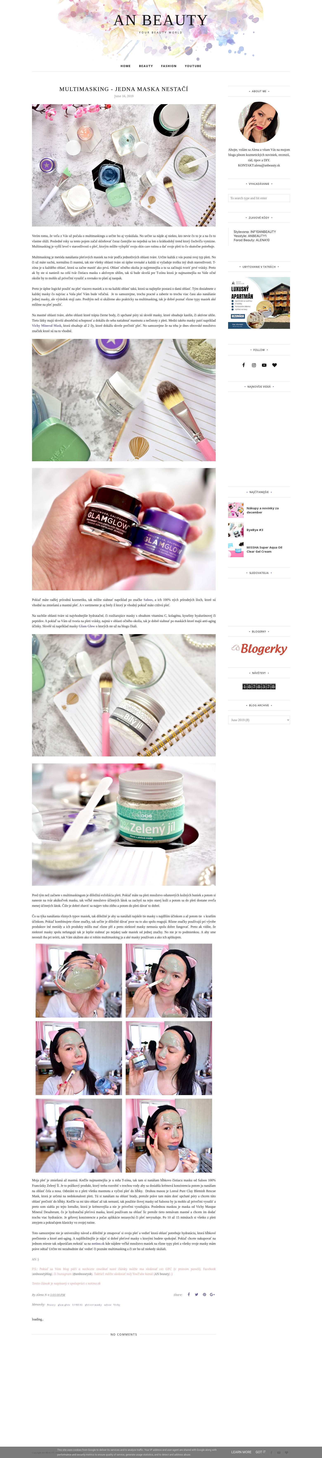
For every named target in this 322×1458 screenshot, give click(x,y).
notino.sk (98, 1243)
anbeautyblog (42, 1274)
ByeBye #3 (255, 530)
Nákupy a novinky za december (263, 510)
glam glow (64, 1304)
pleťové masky (93, 1304)
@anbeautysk (82, 1274)
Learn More (241, 1452)
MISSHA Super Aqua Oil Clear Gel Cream (264, 549)
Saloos (148, 600)
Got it (261, 1452)
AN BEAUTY (160, 20)
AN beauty (162, 1274)
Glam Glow (87, 626)
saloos (107, 1304)
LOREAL (77, 1304)
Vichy (116, 1304)
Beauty (51, 1304)
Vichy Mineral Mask (47, 325)
